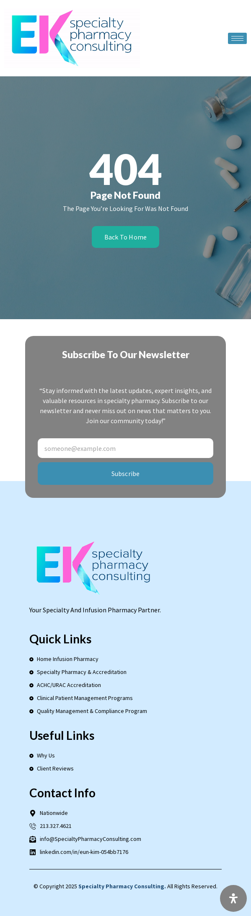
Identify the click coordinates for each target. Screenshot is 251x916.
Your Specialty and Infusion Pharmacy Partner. (95, 610)
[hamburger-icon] (237, 38)
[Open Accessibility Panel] (233, 898)
